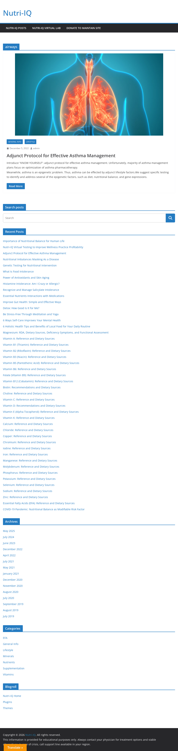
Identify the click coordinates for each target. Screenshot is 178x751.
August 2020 (10, 592)
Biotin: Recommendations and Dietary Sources (32, 387)
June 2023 (9, 543)
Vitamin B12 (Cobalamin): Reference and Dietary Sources (38, 381)
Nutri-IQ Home (12, 696)
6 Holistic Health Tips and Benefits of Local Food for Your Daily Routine (46, 326)
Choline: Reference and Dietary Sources (27, 393)
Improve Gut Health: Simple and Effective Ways (32, 302)
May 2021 (9, 567)
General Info (14, 141)
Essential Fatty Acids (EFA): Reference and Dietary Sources (39, 503)
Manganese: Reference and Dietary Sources (30, 460)
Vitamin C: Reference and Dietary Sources (29, 399)
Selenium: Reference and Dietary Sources (28, 485)
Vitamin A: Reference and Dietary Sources (29, 338)
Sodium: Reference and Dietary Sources (27, 491)
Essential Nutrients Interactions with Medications (33, 296)
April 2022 (9, 555)
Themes (8, 708)
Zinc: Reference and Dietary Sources (25, 497)
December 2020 (12, 579)
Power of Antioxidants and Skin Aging (26, 277)
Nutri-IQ (17, 13)
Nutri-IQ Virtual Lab (46, 28)
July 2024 (8, 537)
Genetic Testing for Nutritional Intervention (30, 265)
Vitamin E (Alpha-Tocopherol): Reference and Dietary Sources (41, 411)
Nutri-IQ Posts (16, 28)
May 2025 (9, 531)
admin (36, 148)
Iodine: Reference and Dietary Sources (27, 448)
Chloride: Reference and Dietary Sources (28, 430)
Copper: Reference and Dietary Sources (27, 436)
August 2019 (10, 610)
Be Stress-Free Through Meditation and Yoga (31, 314)
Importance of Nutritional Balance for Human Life (33, 241)
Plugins (7, 702)
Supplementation (13, 668)
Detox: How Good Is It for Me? (21, 308)
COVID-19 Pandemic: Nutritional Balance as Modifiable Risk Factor (44, 509)
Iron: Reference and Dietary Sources (25, 454)
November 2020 (13, 585)
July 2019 (8, 616)
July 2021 (8, 561)
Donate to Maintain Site (83, 28)
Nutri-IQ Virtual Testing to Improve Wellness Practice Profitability (43, 247)
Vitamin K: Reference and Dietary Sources (29, 418)
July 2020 (8, 598)
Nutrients (9, 662)
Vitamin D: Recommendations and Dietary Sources (34, 405)
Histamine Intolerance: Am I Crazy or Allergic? (31, 283)
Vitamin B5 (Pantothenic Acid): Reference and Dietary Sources (41, 363)
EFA (5, 638)
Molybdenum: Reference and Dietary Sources (31, 466)
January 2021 (11, 573)
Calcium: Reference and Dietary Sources (28, 424)
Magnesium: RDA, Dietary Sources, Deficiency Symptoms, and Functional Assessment (56, 332)
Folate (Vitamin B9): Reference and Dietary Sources (34, 375)
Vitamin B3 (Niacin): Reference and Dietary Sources (34, 357)
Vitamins (8, 674)
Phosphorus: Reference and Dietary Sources (30, 472)
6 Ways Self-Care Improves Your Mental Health (32, 320)
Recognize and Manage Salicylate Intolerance (31, 290)
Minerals (8, 656)
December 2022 (12, 549)
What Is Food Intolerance (18, 271)
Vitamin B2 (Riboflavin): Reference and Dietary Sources (37, 350)
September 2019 (13, 604)
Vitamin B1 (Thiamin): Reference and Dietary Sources (36, 344)
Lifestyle (30, 141)
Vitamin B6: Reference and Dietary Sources (29, 369)
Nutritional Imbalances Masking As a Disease (31, 259)
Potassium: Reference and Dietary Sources (29, 479)
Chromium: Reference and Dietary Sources (29, 442)
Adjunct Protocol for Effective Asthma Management (61, 155)
